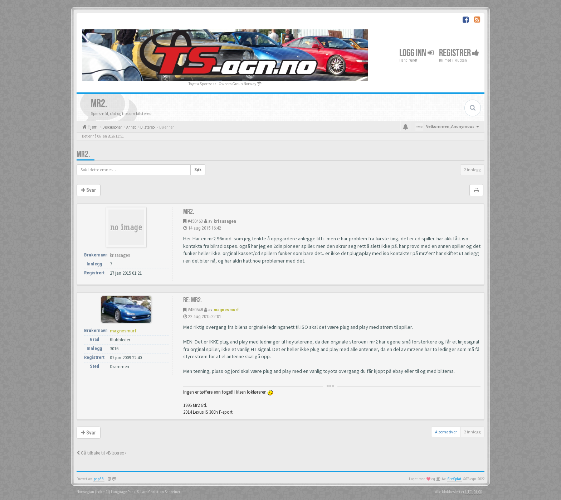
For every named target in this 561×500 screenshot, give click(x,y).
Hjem (92, 127)
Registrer (459, 53)
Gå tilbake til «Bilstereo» (102, 453)
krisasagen (225, 221)
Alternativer (446, 431)
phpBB (99, 479)
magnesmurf (226, 309)
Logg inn (416, 53)
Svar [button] (88, 190)
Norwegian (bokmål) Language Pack (106, 491)
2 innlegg (472, 169)
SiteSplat (454, 479)
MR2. (83, 154)
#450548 (195, 309)
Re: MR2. (192, 300)
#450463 (195, 221)
